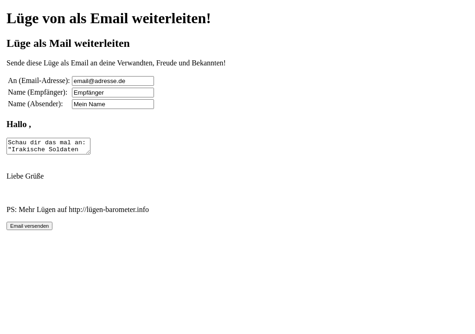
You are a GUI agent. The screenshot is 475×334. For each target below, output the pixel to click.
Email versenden (29, 228)
